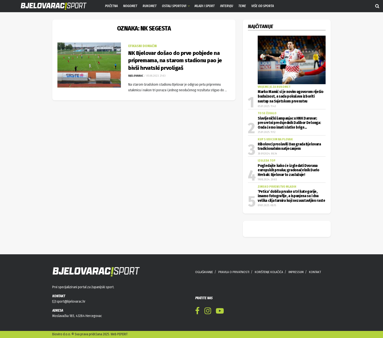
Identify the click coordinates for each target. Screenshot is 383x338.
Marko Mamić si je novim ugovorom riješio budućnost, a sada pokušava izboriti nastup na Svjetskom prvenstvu (290, 96)
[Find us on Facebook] (197, 311)
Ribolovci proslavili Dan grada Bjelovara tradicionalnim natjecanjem (289, 146)
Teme (242, 6)
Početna (111, 6)
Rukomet (150, 6)
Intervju (226, 6)
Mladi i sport (204, 6)
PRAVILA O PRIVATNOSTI (233, 272)
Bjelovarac (135, 75)
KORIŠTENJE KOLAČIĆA (269, 272)
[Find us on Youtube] (220, 311)
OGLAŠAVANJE (204, 272)
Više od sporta (262, 6)
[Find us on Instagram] (207, 311)
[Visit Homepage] (50, 6)
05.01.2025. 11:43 (267, 106)
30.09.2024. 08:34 (267, 153)
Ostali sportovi (174, 6)
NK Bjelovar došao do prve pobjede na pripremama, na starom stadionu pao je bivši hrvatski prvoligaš (175, 61)
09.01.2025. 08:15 (267, 205)
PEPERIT (122, 334)
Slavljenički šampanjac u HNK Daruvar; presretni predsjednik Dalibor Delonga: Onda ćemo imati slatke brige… (289, 123)
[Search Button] (377, 6)
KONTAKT (315, 272)
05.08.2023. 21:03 (155, 75)
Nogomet (130, 6)
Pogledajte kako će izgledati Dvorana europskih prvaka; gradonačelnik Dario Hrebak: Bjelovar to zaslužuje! (288, 170)
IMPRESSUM (296, 272)
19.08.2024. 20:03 (267, 179)
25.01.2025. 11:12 (267, 132)
